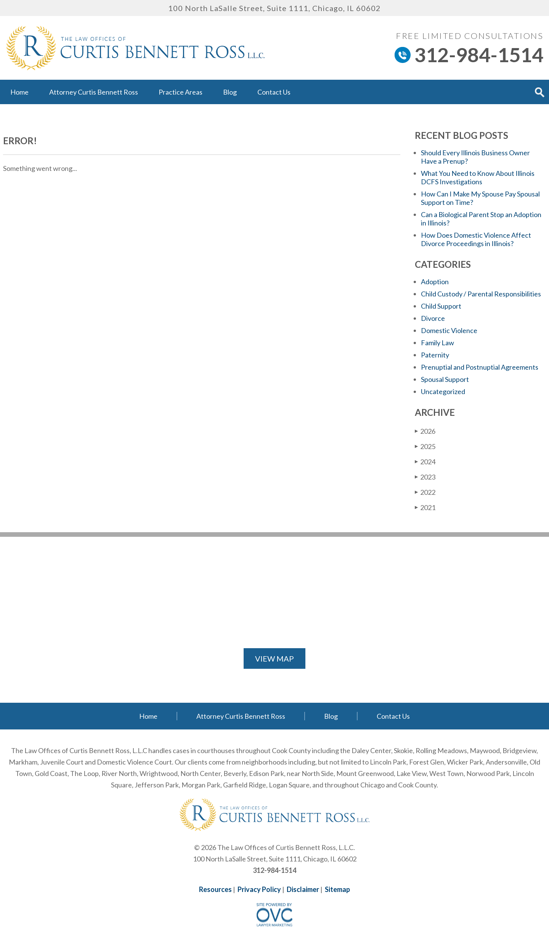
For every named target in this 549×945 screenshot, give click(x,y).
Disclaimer (303, 889)
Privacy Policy (259, 889)
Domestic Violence (449, 330)
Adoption (435, 281)
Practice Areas (180, 92)
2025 (425, 446)
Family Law (437, 342)
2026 (425, 430)
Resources (215, 889)
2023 (425, 476)
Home (19, 92)
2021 (425, 507)
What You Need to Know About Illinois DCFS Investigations (478, 177)
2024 (425, 461)
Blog (230, 92)
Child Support (441, 306)
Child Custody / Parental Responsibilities (481, 294)
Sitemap (337, 889)
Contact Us (274, 92)
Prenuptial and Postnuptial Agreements (479, 367)
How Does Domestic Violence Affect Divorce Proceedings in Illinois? (476, 239)
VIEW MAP (274, 658)
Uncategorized (443, 391)
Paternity (435, 355)
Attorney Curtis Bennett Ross (93, 92)
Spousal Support (445, 379)
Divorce (433, 318)
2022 (425, 491)
